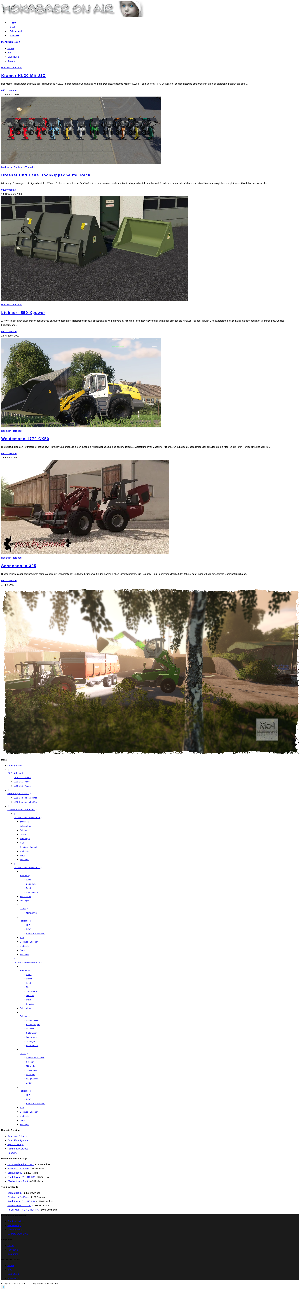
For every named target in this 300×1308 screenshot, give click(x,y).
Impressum (13, 1278)
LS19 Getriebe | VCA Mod (25, 802)
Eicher (29, 979)
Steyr (28, 1000)
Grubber (30, 1062)
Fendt (28, 888)
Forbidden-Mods (15, 1221)
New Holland (32, 892)
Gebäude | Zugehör (29, 847)
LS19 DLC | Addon (22, 786)
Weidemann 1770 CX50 (25, 439)
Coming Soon (14, 765)
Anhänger (24, 830)
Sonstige (30, 1004)
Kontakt (11, 61)
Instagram (12, 1254)
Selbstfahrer (25, 826)
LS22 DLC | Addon (22, 782)
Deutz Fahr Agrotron (17, 1140)
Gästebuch (13, 56)
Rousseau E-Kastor (17, 1136)
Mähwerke (30, 1066)
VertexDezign (14, 1225)
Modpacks (6, 167)
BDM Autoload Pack (17, 1181)
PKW (28, 929)
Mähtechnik (31, 913)
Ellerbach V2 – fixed (18, 1168)
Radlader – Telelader (35, 933)
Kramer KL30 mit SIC (23, 75)
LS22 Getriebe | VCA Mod (25, 798)
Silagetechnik (32, 1079)
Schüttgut (30, 1041)
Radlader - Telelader (11, 67)
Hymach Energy (15, 1144)
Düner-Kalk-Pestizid (35, 1058)
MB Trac (30, 996)
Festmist (30, 1029)
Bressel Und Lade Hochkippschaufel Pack (46, 175)
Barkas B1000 (14, 1172)
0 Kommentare (8, 90)
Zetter (29, 1083)
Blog (9, 52)
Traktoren (24, 822)
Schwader (30, 1074)
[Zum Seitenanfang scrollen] (3, 1287)
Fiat (28, 987)
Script (22, 855)
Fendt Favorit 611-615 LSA (21, 1177)
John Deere (31, 991)
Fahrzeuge (25, 839)
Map (22, 843)
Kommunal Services (17, 1148)
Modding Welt (14, 1229)
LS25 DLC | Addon (22, 778)
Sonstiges (24, 860)
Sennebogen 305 (18, 566)
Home (10, 48)
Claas (28, 880)
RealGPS (12, 1153)
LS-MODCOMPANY (17, 1233)
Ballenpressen (32, 1020)
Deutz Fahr (31, 884)
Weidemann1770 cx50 (19, 1205)
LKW (28, 925)
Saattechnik (31, 1070)
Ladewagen (31, 1037)
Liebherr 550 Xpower (23, 312)
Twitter (10, 1245)
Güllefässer (31, 1033)
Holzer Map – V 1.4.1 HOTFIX (23, 1209)
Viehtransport (32, 1046)
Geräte (23, 834)
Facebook (12, 1249)
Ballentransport (33, 1025)
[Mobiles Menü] (10, 41)
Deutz (28, 975)
